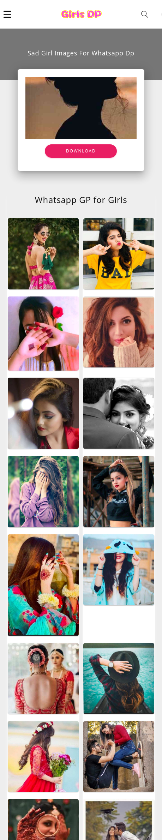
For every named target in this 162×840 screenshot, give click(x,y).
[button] (7, 14)
